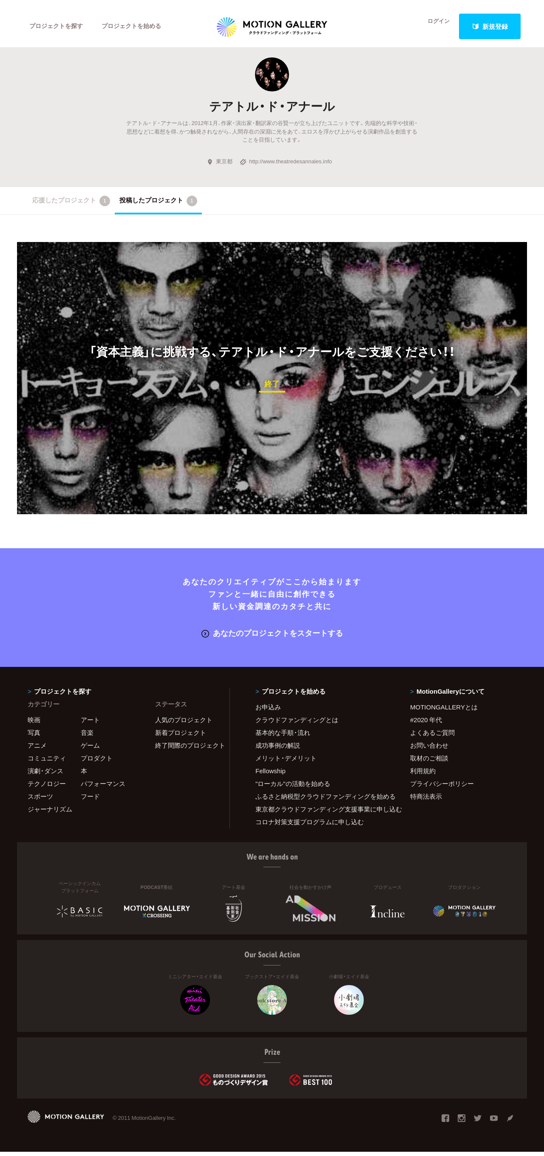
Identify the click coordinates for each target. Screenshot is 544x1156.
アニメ (37, 750)
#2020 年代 (426, 724)
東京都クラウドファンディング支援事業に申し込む (322, 813)
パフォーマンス (103, 788)
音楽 (87, 737)
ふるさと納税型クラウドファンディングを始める (322, 801)
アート (90, 724)
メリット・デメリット (286, 762)
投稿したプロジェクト (158, 206)
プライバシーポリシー (442, 788)
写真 (34, 737)
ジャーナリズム (50, 813)
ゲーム (90, 750)
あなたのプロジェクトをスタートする (272, 637)
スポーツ (40, 801)
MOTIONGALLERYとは (444, 711)
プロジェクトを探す (58, 26)
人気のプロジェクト (183, 724)
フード (90, 801)
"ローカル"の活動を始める (292, 788)
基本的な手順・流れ (282, 737)
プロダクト (97, 762)
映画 (34, 724)
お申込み (268, 711)
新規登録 (490, 26)
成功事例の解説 (277, 750)
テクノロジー (47, 788)
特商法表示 (426, 801)
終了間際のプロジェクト (187, 750)
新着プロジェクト (180, 737)
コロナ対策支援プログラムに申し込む (309, 826)
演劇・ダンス (45, 775)
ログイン (433, 26)
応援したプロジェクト (71, 206)
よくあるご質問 (432, 737)
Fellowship (270, 775)
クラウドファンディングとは (296, 724)
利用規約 (423, 775)
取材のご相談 (429, 762)
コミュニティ (47, 762)
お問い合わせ (429, 750)
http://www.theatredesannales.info (286, 167)
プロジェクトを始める (138, 26)
